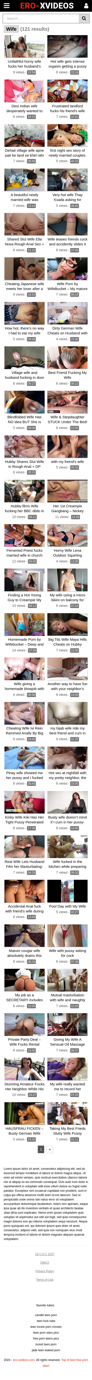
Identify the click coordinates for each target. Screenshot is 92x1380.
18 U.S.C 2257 (44, 1254)
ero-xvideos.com (24, 1360)
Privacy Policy (45, 1271)
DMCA (44, 1262)
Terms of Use (44, 1279)
